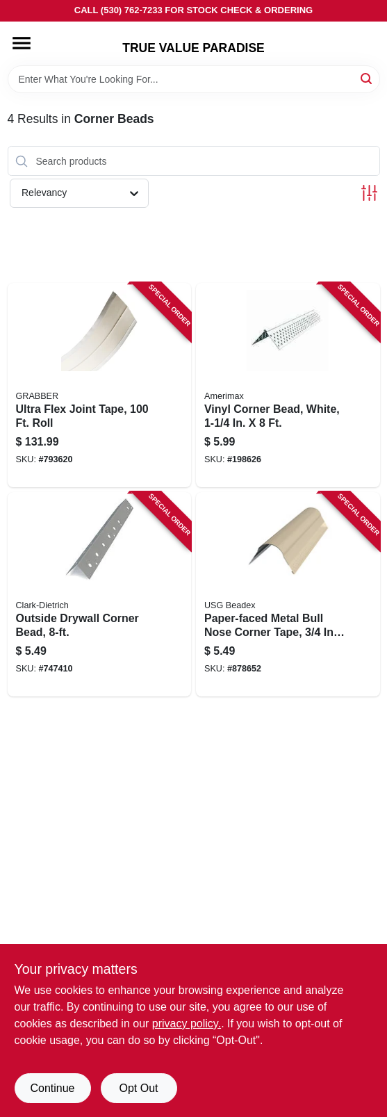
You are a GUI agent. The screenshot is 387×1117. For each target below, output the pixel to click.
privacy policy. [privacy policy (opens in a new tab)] (186, 1023)
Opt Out (138, 1088)
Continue (52, 1088)
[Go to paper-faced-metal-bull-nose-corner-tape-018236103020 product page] (288, 594)
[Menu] (22, 43)
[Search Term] (194, 79)
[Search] (367, 78)
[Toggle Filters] (369, 193)
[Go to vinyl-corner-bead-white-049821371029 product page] (288, 385)
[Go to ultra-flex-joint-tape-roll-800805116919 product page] (100, 385)
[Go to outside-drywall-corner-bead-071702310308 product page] (100, 594)
